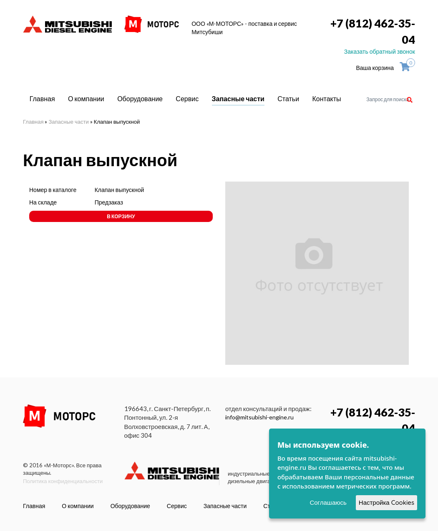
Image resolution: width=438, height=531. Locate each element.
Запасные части (238, 98)
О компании (86, 98)
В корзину (121, 216)
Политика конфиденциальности (63, 481)
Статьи (288, 98)
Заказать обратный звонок (379, 51)
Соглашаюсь (328, 502)
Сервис (187, 98)
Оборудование (140, 98)
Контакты (326, 98)
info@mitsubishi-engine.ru (259, 417)
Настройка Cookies (386, 502)
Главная (42, 98)
